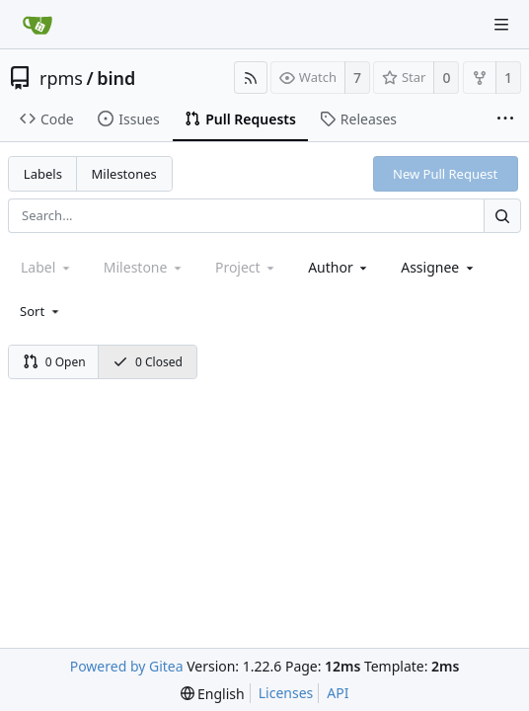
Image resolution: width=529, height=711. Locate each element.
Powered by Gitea (127, 666)
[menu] (41, 311)
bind (116, 78)
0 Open (54, 362)
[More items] (505, 119)
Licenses (286, 692)
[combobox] (339, 267)
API (337, 692)
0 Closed (148, 362)
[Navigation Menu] (501, 24)
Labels (43, 174)
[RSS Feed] (250, 77)
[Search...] (502, 215)
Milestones (124, 174)
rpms (61, 78)
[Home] (37, 24)
